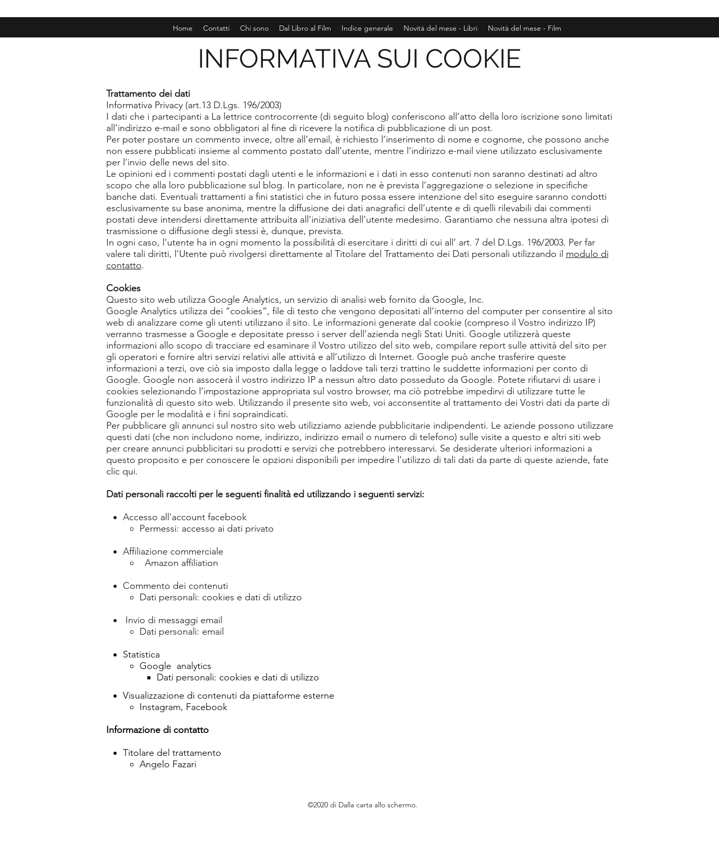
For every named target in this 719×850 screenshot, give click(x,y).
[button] (524, 28)
